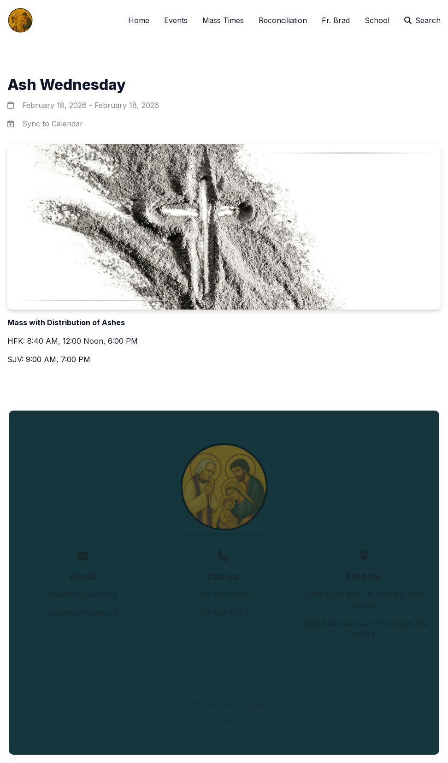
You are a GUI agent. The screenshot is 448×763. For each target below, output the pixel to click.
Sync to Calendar (52, 123)
